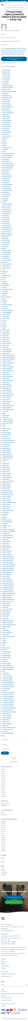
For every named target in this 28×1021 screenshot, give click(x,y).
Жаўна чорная (6, 469)
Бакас (3, 324)
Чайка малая (5, 372)
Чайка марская (6, 388)
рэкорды (2, 861)
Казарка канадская (7, 85)
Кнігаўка (4, 302)
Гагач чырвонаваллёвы (8, 153)
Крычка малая (6, 403)
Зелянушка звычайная (8, 667)
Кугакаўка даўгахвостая (8, 440)
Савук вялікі (5, 138)
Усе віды (2, 812)
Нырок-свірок (6, 130)
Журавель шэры (6, 275)
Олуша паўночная (7, 169)
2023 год (9, 50)
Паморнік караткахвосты (9, 357)
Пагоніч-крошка (6, 267)
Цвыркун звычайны (7, 551)
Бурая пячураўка (6, 717)
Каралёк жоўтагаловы (8, 591)
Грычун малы (5, 630)
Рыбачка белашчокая (7, 405)
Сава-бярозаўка (6, 434)
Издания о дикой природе (8, 1003)
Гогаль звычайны (6, 132)
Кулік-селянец (6, 341)
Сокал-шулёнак (6, 252)
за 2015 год (3, 792)
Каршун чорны (6, 207)
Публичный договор (6, 997)
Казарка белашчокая (7, 87)
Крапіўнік (4, 518)
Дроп (3, 279)
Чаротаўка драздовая (8, 566)
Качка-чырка (5, 108)
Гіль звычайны (6, 688)
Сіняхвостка (5, 725)
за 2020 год (3, 835)
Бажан (4, 151)
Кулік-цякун (5, 347)
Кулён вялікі (5, 335)
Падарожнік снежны (7, 694)
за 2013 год (3, 796)
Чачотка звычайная (7, 677)
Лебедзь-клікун (6, 74)
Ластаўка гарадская (7, 494)
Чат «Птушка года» (6, 976)
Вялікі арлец (5, 238)
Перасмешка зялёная (7, 568)
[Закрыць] (25, 2)
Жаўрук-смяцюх (6, 483)
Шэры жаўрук (6, 719)
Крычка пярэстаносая (8, 393)
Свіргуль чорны (6, 452)
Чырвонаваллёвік (7, 312)
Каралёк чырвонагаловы (8, 593)
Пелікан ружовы (6, 174)
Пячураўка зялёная (7, 582)
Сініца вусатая (6, 603)
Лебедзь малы (6, 72)
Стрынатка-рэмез (7, 715)
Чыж (3, 671)
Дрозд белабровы (7, 547)
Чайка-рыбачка (6, 374)
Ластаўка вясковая (7, 492)
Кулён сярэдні (6, 333)
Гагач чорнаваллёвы (7, 155)
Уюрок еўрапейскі (7, 665)
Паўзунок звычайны (7, 622)
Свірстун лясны (6, 498)
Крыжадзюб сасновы (7, 684)
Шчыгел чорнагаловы (8, 669)
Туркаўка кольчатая (7, 419)
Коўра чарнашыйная (7, 167)
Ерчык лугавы (6, 533)
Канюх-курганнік (6, 233)
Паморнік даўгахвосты (8, 362)
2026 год (19, 48)
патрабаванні (3, 874)
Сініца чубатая (6, 613)
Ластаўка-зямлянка (7, 490)
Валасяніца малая (6, 597)
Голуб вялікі (5, 417)
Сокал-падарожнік (7, 260)
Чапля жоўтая (6, 186)
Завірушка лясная (6, 519)
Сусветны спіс (20, 54)
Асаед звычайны (6, 205)
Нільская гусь (5, 721)
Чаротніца (5, 271)
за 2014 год (3, 794)
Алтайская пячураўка (7, 733)
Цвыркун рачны (6, 552)
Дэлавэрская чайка (7, 729)
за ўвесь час (3, 769)
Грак (3, 646)
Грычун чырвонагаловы (8, 636)
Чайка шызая (5, 378)
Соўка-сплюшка (6, 428)
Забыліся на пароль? (14, 761)
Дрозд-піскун (5, 543)
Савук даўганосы (6, 136)
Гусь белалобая (6, 77)
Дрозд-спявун (6, 545)
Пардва (4, 141)
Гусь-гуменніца (6, 75)
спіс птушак (3, 870)
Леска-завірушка (6, 574)
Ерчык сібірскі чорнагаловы (9, 711)
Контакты (3, 991)
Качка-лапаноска (6, 110)
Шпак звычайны (6, 651)
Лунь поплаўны (6, 225)
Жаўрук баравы (6, 485)
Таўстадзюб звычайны (8, 692)
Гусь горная (5, 83)
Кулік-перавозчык (7, 349)
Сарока (4, 640)
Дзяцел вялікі (5, 471)
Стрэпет (4, 277)
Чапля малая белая (7, 190)
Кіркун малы (5, 308)
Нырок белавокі (6, 116)
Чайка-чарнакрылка (7, 380)
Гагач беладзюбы (6, 157)
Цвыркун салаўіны (7, 554)
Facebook (3, 959)
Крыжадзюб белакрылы (8, 682)
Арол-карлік (5, 246)
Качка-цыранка (6, 103)
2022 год (15, 50)
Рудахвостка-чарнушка (8, 529)
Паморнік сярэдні (7, 360)
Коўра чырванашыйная (8, 165)
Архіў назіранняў (4, 805)
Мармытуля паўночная (8, 570)
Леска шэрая (5, 576)
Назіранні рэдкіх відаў (5, 803)
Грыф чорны (5, 215)
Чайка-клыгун (6, 382)
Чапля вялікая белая (7, 184)
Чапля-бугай (5, 178)
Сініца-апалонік (6, 605)
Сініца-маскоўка (6, 611)
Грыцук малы (5, 331)
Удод (3, 461)
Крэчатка (4, 300)
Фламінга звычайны (7, 203)
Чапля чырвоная (6, 194)
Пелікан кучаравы (7, 176)
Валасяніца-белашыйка (8, 599)
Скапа (4, 248)
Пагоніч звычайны (7, 264)
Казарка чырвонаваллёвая (9, 91)
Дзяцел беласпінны (7, 477)
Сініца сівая (5, 607)
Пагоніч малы (5, 265)
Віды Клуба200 (4, 814)
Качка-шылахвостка (7, 106)
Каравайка (5, 200)
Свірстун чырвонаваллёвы (9, 502)
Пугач (3, 426)
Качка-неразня (6, 101)
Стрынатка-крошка (7, 710)
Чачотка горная (6, 675)
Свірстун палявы (6, 496)
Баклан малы (5, 172)
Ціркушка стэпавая (7, 289)
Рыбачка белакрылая (7, 409)
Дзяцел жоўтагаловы (7, 481)
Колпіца (4, 201)
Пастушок (5, 262)
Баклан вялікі (5, 170)
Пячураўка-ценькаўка (8, 585)
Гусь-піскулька (6, 79)
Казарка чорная (6, 89)
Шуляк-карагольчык (7, 229)
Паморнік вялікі (6, 364)
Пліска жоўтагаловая (7, 510)
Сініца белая (5, 618)
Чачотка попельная (7, 678)
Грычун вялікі (5, 634)
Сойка (4, 638)
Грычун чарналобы (7, 632)
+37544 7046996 (11, 942)
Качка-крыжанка (6, 105)
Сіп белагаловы (6, 213)
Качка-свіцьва (6, 99)
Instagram (3, 963)
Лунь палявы (5, 221)
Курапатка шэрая (6, 147)
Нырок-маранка (6, 126)
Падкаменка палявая (7, 537)
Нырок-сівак (5, 114)
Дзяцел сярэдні (6, 475)
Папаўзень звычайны (7, 620)
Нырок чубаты (6, 118)
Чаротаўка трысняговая (8, 564)
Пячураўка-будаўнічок (8, 587)
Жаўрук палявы (6, 487)
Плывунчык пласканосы (8, 359)
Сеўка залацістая (6, 297)
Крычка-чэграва (6, 397)
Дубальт (4, 326)
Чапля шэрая (5, 192)
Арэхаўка (4, 642)
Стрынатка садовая (7, 698)
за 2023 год (3, 777)
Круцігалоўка (5, 463)
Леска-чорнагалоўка (7, 580)
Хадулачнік (5, 283)
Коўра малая (5, 159)
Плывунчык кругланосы (8, 355)
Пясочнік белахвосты (7, 310)
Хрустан (4, 295)
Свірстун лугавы (6, 500)
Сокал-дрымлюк (6, 254)
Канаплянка (5, 673)
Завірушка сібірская (7, 521)
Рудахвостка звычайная (8, 531)
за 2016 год (3, 790)
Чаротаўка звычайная (8, 558)
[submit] (26, 984)
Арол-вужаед (5, 217)
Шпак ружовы (6, 653)
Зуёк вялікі (5, 293)
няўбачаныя (3, 850)
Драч (3, 269)
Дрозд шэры (5, 549)
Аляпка (4, 516)
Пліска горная (6, 508)
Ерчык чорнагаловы (7, 535)
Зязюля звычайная (7, 423)
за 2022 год (3, 779)
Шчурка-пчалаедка (7, 457)
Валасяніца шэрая (7, 595)
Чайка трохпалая (6, 392)
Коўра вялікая (5, 161)
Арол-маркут (5, 244)
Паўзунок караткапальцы (9, 624)
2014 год (8, 54)
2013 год (14, 54)
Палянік (4, 287)
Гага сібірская (5, 124)
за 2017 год (3, 788)
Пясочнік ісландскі (7, 304)
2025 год (24, 48)
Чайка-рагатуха (6, 384)
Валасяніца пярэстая (7, 601)
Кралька (4, 527)
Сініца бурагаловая (7, 609)
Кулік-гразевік (6, 318)
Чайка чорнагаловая (7, 370)
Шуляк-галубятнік (6, 227)
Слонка (4, 328)
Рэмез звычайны (6, 626)
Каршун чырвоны (7, 209)
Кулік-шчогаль (6, 337)
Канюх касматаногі (7, 234)
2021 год (20, 50)
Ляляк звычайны (6, 450)
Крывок (4, 281)
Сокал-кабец (5, 256)
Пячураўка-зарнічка (7, 589)
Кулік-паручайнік (6, 343)
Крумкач (4, 649)
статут (2, 859)
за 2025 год (3, 773)
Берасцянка (5, 661)
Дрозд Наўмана (6, 541)
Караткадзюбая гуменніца (9, 708)
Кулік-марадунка (6, 351)
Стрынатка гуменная (7, 706)
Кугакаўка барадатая (7, 442)
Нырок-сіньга (5, 128)
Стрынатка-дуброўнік (8, 700)
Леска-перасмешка (7, 572)
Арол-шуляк (5, 731)
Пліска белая (5, 512)
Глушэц (4, 145)
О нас (2, 989)
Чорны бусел (5, 196)
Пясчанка (4, 306)
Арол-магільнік (6, 242)
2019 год (6, 52)
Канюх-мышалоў (6, 231)
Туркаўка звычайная (7, 421)
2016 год (22, 52)
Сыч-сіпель (5, 436)
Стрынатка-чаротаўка (8, 704)
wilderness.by (4, 928)
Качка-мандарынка (7, 97)
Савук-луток (5, 134)
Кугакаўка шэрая (6, 438)
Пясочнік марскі (6, 314)
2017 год (16, 52)
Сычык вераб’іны (6, 432)
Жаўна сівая (5, 465)
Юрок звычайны (6, 663)
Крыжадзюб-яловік (7, 680)
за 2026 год (3, 771)
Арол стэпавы (6, 240)
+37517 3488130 (11, 943)
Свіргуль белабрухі (7, 454)
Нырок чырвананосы (7, 112)
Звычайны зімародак (7, 455)
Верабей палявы (6, 657)
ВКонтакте (3, 961)
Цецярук (4, 143)
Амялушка (5, 514)
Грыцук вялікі (5, 329)
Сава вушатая (6, 444)
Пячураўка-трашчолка (8, 583)
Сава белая (5, 430)
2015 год (3, 54)
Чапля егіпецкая (6, 188)
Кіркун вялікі (5, 316)
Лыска (4, 273)
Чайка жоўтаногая (7, 386)
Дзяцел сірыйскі (6, 473)
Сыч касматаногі (6, 448)
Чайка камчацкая (6, 390)
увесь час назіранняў (10, 48)
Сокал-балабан (6, 258)
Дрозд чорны (5, 539)
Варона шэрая (6, 647)
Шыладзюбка (5, 285)
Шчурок (4, 690)
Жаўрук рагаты (6, 488)
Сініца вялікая (5, 614)
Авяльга (4, 628)
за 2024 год (3, 775)
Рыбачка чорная (6, 407)
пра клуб (2, 857)
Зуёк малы (5, 291)
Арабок (4, 139)
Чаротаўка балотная (7, 560)
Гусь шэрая (5, 81)
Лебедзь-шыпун (6, 70)
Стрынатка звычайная (8, 696)
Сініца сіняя (5, 616)
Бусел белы (5, 198)
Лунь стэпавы (6, 223)
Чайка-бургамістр (7, 368)
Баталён (4, 320)
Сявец (4, 298)
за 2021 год (3, 833)
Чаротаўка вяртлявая (7, 556)
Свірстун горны (6, 504)
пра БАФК (3, 868)
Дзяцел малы (5, 479)
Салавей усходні (6, 525)
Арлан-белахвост (6, 211)
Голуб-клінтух (6, 415)
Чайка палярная (6, 713)
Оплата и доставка (6, 1000)
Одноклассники (5, 965)
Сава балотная (6, 446)
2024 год (4, 50)
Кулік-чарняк (5, 345)
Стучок (4, 322)
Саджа (4, 413)
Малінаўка (5, 523)
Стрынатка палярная (7, 702)
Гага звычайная (6, 122)
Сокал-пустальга (6, 250)
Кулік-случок (5, 339)
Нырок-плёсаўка (6, 120)
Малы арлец (5, 236)
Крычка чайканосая (7, 395)
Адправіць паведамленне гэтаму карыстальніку (14, 59)
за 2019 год (3, 784)
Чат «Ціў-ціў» (4, 971)
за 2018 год (3, 786)
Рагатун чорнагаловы (8, 366)
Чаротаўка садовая (7, 562)
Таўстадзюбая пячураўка (8, 727)
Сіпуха (4, 424)
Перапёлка (5, 149)
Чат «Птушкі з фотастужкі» (8, 974)
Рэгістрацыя (14, 758)
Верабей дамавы (6, 655)
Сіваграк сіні (5, 459)
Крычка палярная (6, 401)
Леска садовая (6, 578)
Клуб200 (3, 1006)
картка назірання (4, 872)
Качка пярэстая (6, 95)
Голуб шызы (5, 411)
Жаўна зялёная (6, 467)
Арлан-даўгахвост (7, 723)
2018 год (11, 52)
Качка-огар (5, 93)
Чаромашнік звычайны (8, 686)
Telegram (3, 968)
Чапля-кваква (6, 182)
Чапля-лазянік (6, 180)
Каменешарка (6, 353)
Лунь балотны (6, 219)
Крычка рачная (6, 399)
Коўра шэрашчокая (7, 163)
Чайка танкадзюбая (7, 376)
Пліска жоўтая (6, 506)
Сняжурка (5, 659)
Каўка (3, 644)
